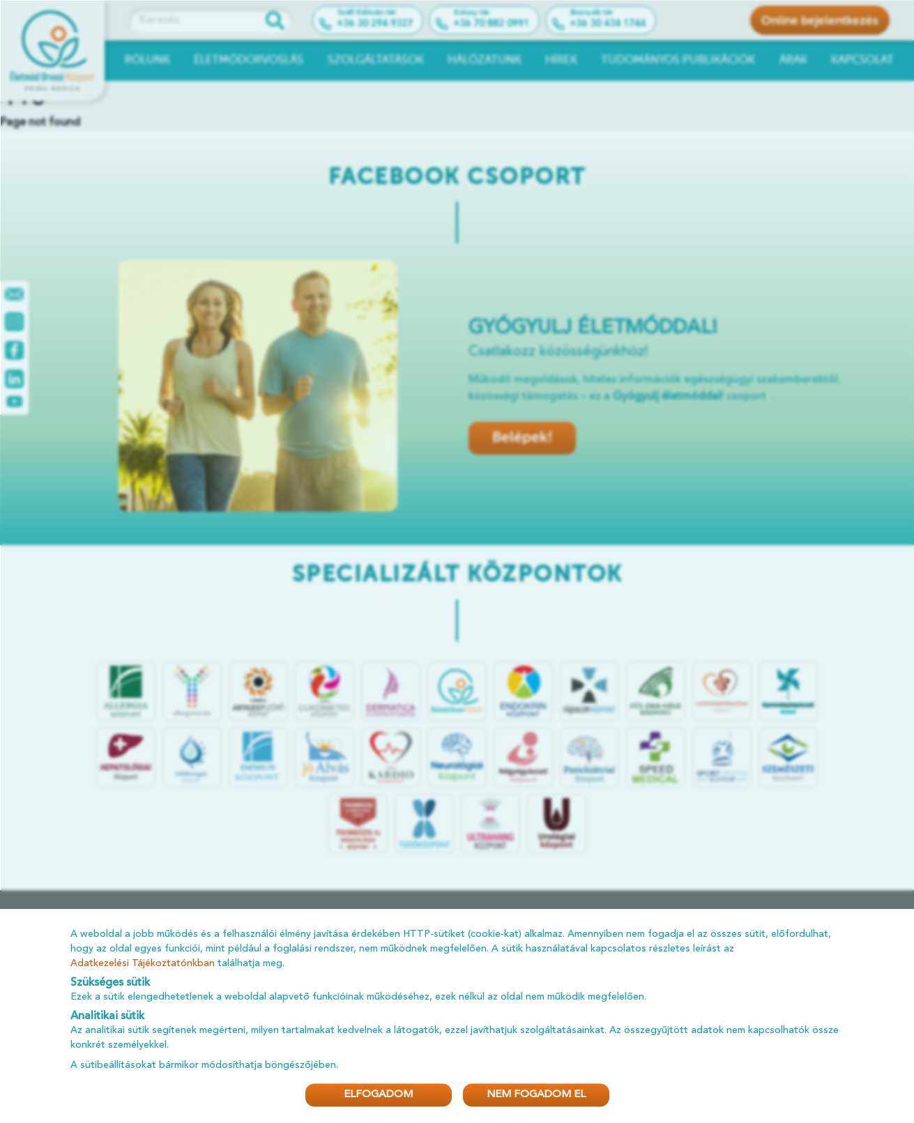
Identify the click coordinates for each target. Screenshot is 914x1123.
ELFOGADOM (378, 1095)
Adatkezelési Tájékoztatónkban (142, 963)
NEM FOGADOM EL (536, 1095)
